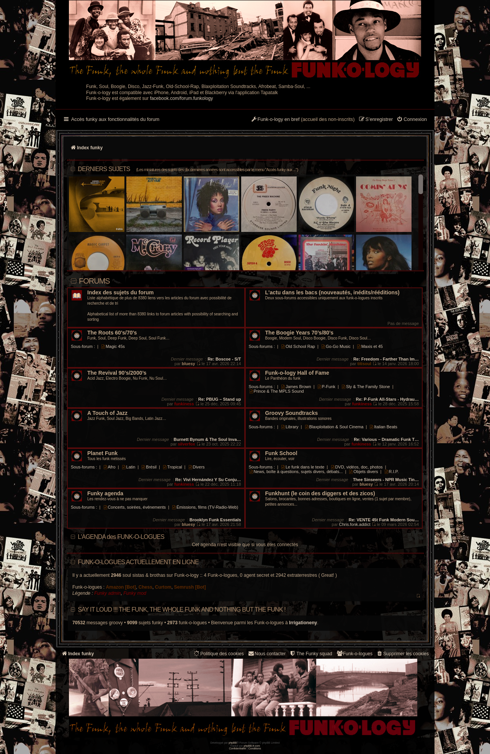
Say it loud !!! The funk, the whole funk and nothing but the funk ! (182, 609)
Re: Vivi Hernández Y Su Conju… (208, 479)
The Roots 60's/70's (112, 333)
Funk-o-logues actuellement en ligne (138, 562)
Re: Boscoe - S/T (224, 359)
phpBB (233, 742)
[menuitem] (412, 119)
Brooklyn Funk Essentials (215, 519)
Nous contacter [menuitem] (267, 653)
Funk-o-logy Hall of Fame (297, 373)
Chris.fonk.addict (355, 524)
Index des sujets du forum (120, 292)
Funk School (281, 453)
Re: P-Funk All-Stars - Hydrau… (387, 399)
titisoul (364, 363)
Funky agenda (105, 493)
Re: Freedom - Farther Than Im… (386, 359)
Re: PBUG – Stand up (219, 399)
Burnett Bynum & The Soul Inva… (207, 439)
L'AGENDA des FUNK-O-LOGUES (121, 537)
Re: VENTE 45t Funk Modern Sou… (384, 519)
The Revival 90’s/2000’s (117, 373)
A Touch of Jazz (107, 413)
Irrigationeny (303, 622)
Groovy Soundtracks (291, 413)
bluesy (188, 363)
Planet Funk (102, 453)
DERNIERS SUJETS (188, 169)
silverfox (186, 444)
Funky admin (107, 593)
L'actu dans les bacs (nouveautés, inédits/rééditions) (332, 292)
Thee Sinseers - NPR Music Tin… (386, 479)
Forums (94, 281)
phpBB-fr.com (252, 745)
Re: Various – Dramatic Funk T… (386, 439)
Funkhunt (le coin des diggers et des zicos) (320, 493)
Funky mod (134, 593)
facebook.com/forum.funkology (181, 98)
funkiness (184, 403)
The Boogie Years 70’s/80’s (299, 333)
